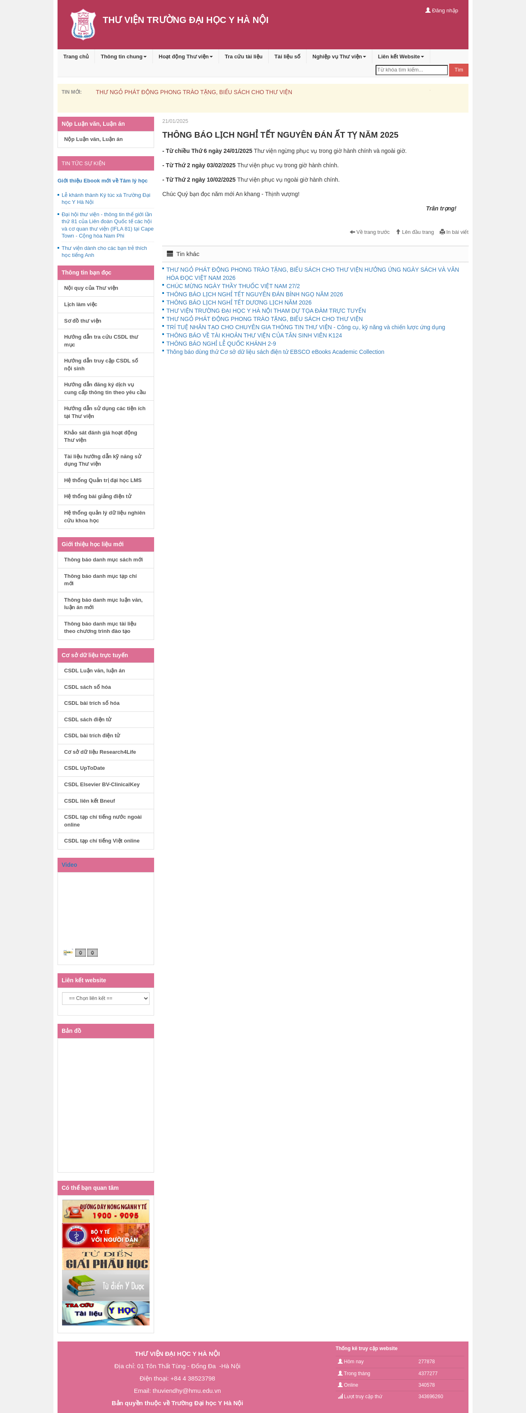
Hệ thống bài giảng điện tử (98, 496)
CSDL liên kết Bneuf (89, 801)
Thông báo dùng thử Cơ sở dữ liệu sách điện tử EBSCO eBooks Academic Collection (275, 352)
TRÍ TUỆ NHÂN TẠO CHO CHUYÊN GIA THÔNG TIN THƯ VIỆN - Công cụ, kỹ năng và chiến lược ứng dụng (305, 327)
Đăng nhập (441, 10)
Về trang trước (370, 232)
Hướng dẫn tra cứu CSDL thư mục (101, 341)
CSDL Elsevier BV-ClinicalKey (102, 784)
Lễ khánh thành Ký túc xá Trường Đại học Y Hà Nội (106, 198)
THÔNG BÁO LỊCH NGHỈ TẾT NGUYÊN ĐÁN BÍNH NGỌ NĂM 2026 (254, 294)
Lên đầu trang (414, 232)
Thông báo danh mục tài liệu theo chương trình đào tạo (100, 628)
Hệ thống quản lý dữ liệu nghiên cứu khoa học (104, 517)
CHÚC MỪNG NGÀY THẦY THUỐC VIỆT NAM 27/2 (233, 286)
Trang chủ (76, 56)
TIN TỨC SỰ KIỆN (83, 163)
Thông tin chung (124, 56)
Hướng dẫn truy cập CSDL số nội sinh (101, 365)
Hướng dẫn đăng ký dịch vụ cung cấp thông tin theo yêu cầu (105, 388)
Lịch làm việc (80, 304)
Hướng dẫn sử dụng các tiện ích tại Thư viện (104, 412)
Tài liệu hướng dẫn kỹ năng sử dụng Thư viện (102, 460)
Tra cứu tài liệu (244, 56)
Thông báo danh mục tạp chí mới (100, 580)
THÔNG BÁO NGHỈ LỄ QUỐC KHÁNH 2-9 (221, 343)
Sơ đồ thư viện (83, 321)
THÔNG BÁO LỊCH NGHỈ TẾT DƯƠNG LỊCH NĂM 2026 (238, 302)
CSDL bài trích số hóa (92, 703)
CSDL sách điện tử (87, 719)
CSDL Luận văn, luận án (94, 670)
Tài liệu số (287, 56)
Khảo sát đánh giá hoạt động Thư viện (100, 436)
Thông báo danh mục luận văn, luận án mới (103, 604)
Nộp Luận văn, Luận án (93, 139)
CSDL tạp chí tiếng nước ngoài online (103, 821)
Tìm (458, 70)
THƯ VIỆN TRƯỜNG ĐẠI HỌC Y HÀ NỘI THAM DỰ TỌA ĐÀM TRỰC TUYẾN (266, 310)
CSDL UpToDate (84, 768)
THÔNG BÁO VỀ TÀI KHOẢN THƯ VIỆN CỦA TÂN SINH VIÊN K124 (254, 335)
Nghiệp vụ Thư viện (339, 56)
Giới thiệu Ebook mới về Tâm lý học (103, 181)
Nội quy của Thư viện (91, 288)
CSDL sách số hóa (87, 687)
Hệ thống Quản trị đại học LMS (103, 480)
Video (69, 864)
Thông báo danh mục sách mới (103, 559)
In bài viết (454, 232)
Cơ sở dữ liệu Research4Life (100, 752)
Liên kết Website (401, 56)
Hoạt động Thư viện (186, 56)
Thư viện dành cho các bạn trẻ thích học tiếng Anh (104, 252)
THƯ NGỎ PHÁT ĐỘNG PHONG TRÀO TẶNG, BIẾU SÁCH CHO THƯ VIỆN (194, 92)
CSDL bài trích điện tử (92, 735)
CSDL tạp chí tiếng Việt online (102, 841)
